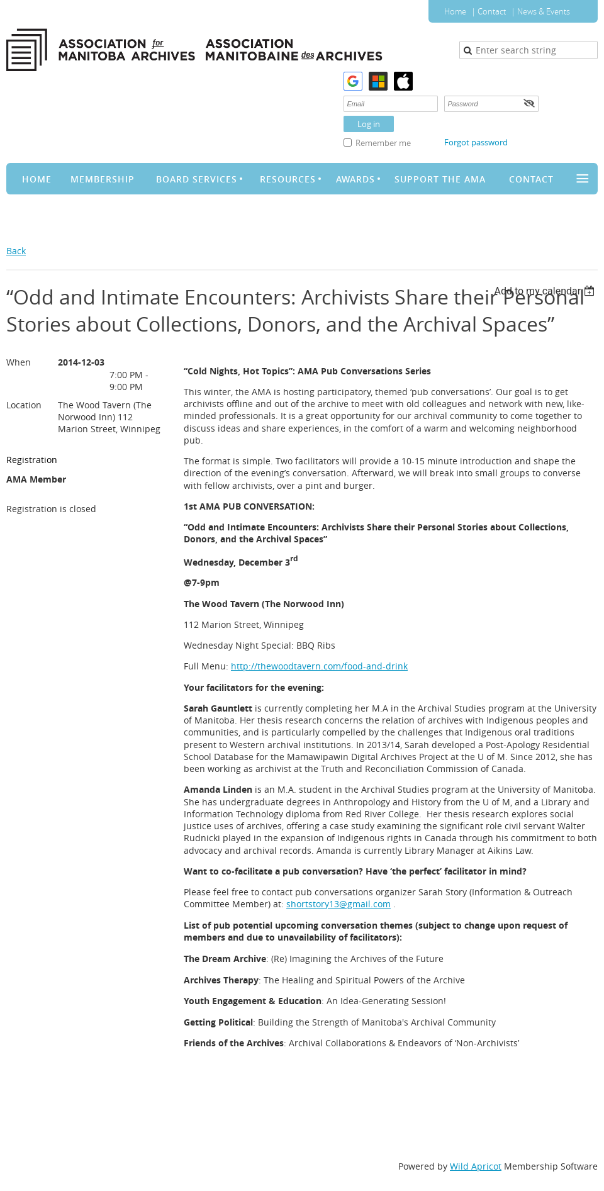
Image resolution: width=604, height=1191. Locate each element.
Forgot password (476, 142)
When (18, 362)
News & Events (543, 11)
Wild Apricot (475, 1166)
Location (24, 405)
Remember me (383, 142)
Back (16, 251)
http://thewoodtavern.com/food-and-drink (319, 666)
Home (455, 11)
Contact (492, 11)
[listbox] (546, 291)
